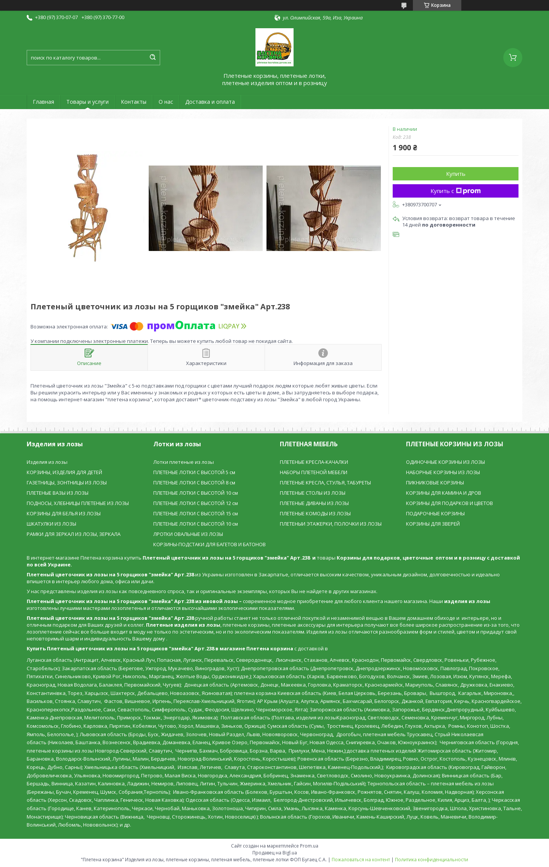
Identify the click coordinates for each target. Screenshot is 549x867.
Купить (456, 173)
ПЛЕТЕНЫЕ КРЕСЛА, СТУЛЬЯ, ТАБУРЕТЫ (325, 482)
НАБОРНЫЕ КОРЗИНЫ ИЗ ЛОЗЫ (443, 472)
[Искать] (152, 57)
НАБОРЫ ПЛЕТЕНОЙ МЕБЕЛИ (313, 472)
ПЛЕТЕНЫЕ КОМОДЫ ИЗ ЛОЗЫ (315, 513)
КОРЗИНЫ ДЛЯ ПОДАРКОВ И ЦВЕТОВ (449, 503)
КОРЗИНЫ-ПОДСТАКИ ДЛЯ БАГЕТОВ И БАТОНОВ (209, 544)
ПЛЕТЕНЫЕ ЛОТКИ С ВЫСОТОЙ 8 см (194, 482)
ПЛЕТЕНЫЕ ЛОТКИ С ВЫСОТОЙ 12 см (195, 503)
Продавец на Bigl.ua (274, 852)
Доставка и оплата (210, 101)
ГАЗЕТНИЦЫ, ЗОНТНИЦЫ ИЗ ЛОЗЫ (67, 482)
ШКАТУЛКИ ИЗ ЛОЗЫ (51, 523)
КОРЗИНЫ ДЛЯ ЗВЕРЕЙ (433, 523)
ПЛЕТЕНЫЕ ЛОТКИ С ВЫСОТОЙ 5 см (194, 472)
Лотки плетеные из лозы (183, 461)
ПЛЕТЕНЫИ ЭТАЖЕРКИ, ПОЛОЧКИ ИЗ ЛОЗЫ (331, 523)
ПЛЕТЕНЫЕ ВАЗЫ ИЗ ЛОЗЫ (57, 492)
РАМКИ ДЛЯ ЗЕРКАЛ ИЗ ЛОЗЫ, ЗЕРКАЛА (73, 534)
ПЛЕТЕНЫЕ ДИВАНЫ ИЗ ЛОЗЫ (314, 503)
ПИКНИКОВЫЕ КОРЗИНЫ (435, 482)
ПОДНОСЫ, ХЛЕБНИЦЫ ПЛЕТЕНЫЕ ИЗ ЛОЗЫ (78, 503)
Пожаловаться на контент (361, 859)
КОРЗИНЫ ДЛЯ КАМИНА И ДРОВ (443, 492)
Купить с (455, 191)
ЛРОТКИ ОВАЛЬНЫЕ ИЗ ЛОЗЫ (188, 534)
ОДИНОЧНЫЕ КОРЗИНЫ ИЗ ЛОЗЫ (445, 461)
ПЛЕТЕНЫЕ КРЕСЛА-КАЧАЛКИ (314, 461)
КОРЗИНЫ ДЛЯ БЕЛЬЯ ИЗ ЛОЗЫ (64, 513)
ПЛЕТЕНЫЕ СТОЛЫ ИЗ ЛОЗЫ (312, 492)
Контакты (133, 101)
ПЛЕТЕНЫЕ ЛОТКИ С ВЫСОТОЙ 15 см (195, 513)
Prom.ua (309, 846)
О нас (166, 101)
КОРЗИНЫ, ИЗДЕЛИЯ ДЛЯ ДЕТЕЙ (64, 472)
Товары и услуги (87, 101)
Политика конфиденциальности (431, 859)
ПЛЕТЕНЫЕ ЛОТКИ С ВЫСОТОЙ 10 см (195, 492)
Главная (43, 101)
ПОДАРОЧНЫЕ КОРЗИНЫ (435, 513)
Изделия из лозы (47, 461)
